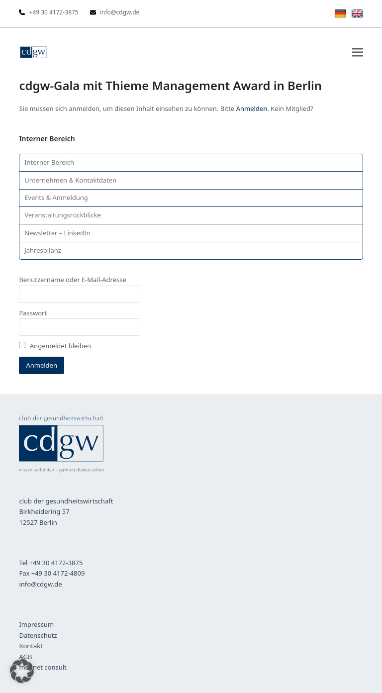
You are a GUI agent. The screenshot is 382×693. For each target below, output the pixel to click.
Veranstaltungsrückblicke (62, 214)
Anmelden (252, 108)
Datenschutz (38, 635)
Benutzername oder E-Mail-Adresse (72, 279)
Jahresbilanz (42, 250)
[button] (357, 52)
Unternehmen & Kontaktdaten (70, 180)
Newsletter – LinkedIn (57, 232)
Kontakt (31, 645)
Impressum (36, 624)
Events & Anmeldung (56, 197)
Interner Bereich (49, 162)
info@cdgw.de (40, 584)
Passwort (33, 312)
